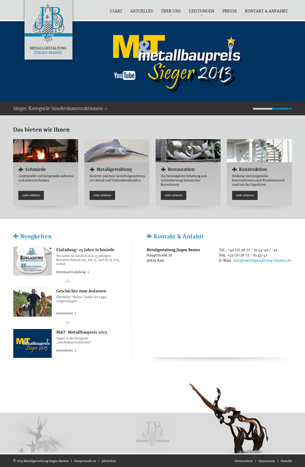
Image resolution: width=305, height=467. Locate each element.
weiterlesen (64, 313)
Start (116, 11)
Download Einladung (71, 272)
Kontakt (286, 461)
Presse (229, 11)
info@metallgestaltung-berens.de (262, 261)
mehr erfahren (31, 195)
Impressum (267, 461)
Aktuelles (141, 11)
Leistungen (201, 11)
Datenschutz (244, 461)
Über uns (171, 11)
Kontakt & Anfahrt (266, 11)
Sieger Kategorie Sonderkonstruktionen (58, 109)
